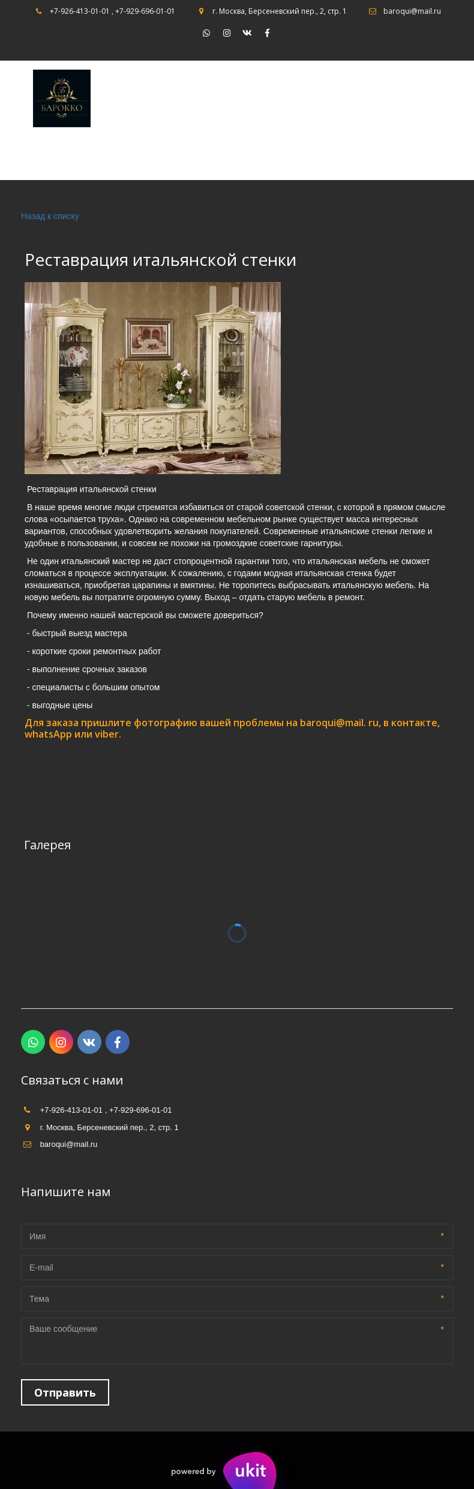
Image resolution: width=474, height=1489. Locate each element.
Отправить (65, 1392)
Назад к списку (50, 216)
